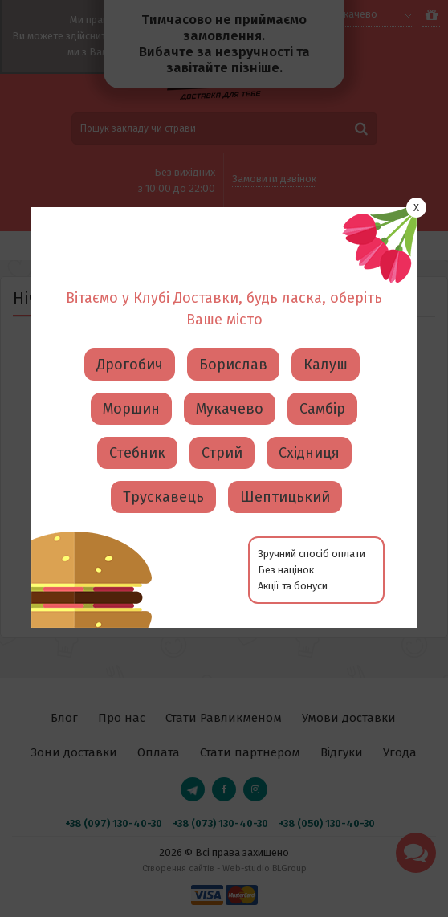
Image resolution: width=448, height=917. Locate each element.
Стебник (137, 393)
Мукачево (229, 349)
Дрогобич (129, 305)
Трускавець (163, 437)
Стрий (222, 393)
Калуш (325, 305)
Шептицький (285, 437)
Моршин (131, 349)
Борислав (233, 305)
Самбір (322, 349)
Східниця (309, 393)
